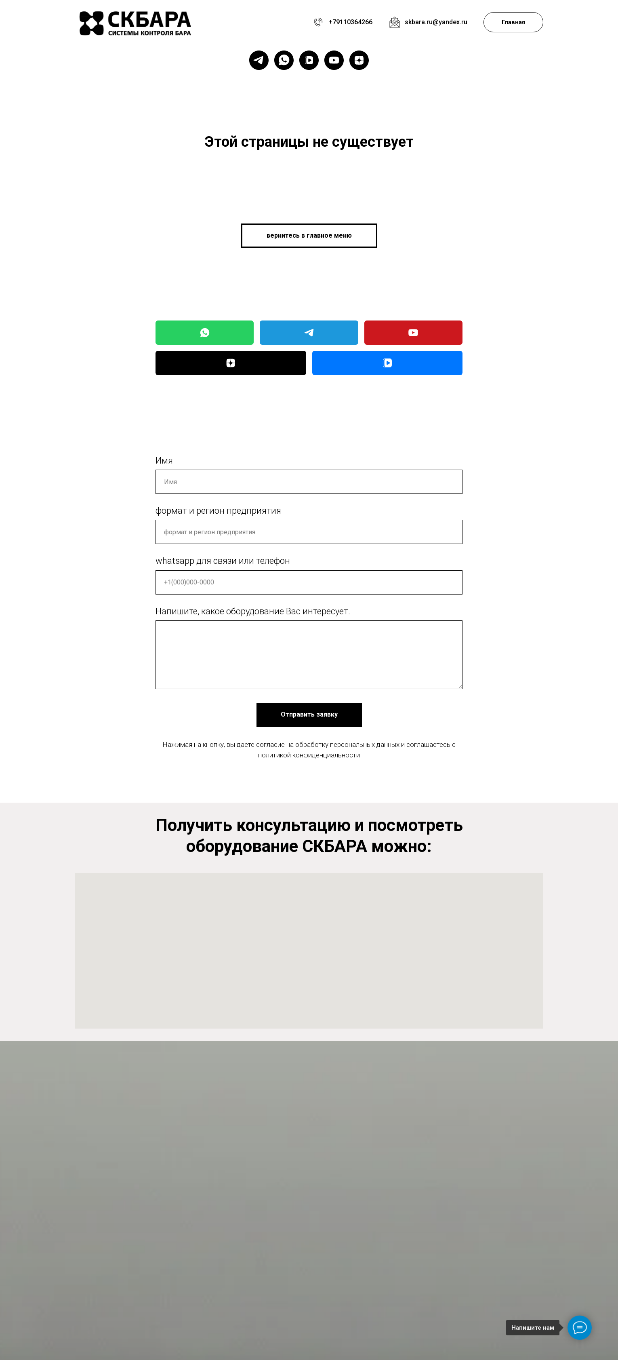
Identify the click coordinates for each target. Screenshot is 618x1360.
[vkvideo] (309, 60)
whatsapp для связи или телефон (223, 561)
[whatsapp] (284, 60)
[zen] (359, 60)
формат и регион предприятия (218, 511)
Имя (164, 460)
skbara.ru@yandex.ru (436, 22)
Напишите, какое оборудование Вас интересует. (253, 611)
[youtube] (334, 60)
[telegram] (259, 60)
